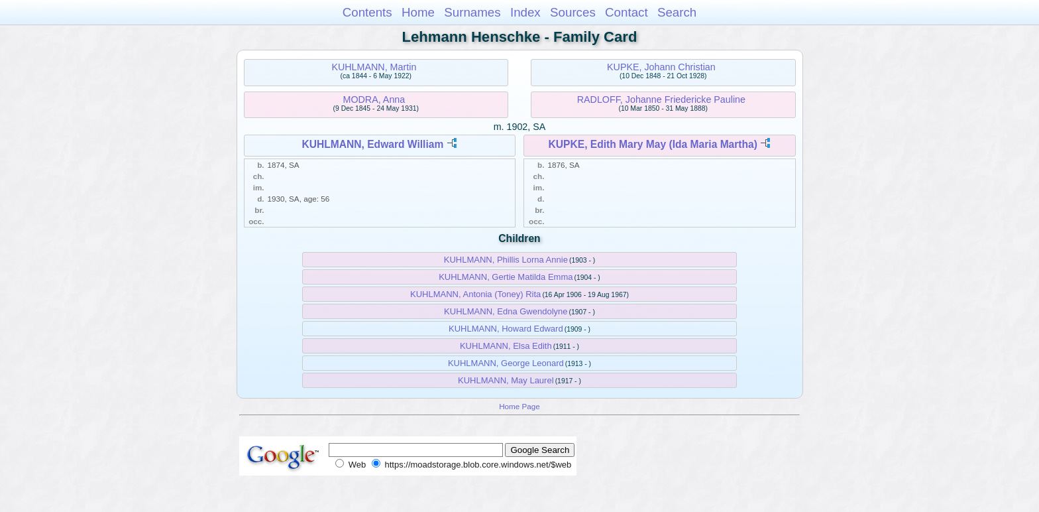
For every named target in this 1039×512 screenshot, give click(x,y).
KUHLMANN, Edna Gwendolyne (505, 311)
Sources (573, 12)
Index (525, 12)
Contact (626, 12)
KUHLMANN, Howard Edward (506, 329)
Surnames (472, 12)
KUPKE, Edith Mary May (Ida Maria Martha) (653, 144)
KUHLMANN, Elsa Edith (506, 346)
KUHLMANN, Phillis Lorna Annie (506, 260)
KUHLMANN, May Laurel (506, 380)
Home (418, 12)
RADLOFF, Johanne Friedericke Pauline (661, 99)
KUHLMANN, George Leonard (506, 363)
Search (676, 12)
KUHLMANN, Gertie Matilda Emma (506, 277)
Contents (367, 12)
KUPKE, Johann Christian (661, 67)
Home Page (519, 406)
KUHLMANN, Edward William (372, 144)
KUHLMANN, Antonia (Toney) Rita (475, 294)
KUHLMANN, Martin (373, 67)
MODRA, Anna (374, 99)
